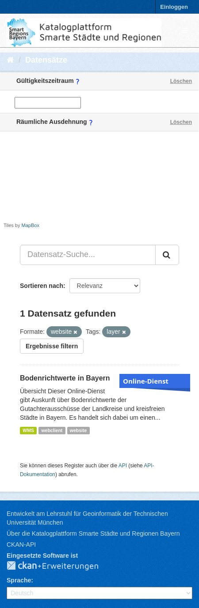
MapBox (30, 225)
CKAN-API (21, 544)
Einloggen (174, 7)
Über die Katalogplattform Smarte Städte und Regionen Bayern (93, 533)
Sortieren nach (41, 285)
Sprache (19, 580)
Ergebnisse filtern (52, 346)
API (123, 466)
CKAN (60, 566)
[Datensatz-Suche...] (88, 255)
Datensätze (46, 60)
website (78, 430)
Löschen (181, 81)
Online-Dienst (145, 381)
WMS (28, 430)
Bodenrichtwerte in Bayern (65, 378)
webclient (51, 430)
